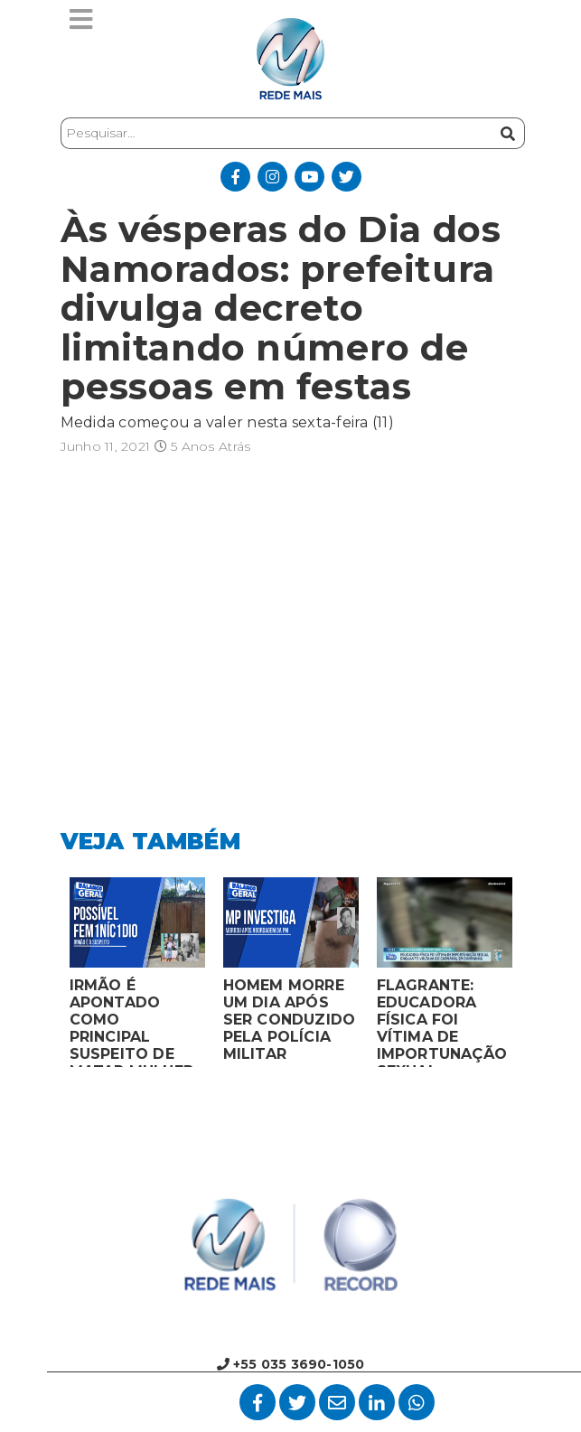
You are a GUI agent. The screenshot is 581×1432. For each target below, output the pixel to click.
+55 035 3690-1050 (291, 1364)
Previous (47, 977)
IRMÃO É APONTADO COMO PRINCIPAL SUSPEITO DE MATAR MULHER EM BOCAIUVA (132, 1022)
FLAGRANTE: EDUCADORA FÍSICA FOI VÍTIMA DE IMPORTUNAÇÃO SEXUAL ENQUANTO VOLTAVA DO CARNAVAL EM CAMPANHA (442, 1022)
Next (535, 977)
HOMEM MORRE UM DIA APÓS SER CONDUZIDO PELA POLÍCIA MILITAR (289, 1019)
